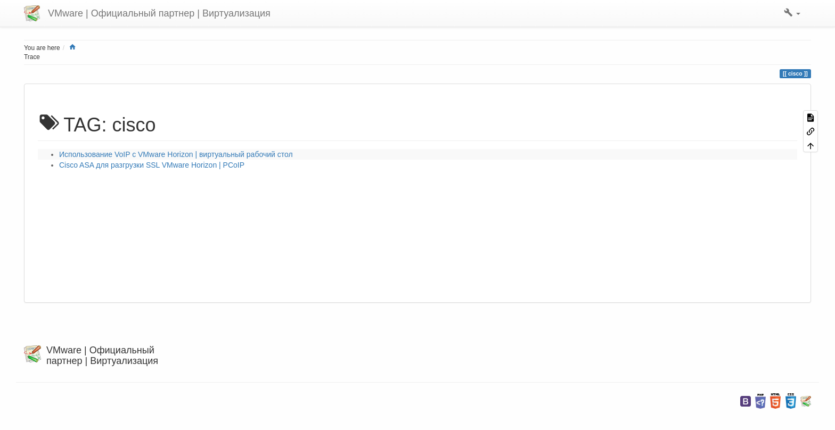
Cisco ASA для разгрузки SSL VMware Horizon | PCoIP (151, 165)
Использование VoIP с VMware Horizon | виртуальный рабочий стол (176, 154)
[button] (792, 13)
